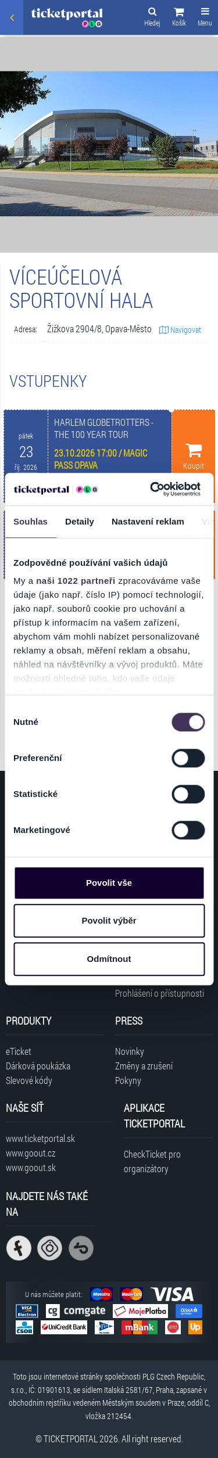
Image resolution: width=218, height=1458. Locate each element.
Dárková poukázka (38, 1066)
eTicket (18, 1051)
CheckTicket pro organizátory (152, 1161)
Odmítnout (109, 959)
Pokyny (128, 1080)
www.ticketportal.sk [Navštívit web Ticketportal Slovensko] (40, 1138)
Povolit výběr (108, 920)
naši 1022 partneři (76, 581)
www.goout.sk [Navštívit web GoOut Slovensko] (31, 1167)
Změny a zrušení (144, 1066)
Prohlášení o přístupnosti (159, 993)
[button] (179, 18)
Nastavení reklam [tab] (148, 521)
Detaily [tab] (79, 521)
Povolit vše (109, 883)
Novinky (129, 1051)
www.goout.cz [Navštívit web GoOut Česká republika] (30, 1153)
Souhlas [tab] (30, 521)
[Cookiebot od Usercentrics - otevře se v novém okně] (152, 489)
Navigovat (180, 329)
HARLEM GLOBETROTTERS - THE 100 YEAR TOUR (103, 428)
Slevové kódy (29, 1080)
